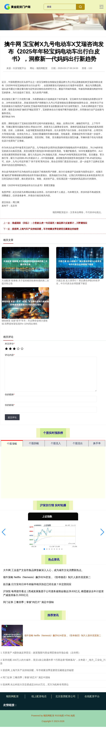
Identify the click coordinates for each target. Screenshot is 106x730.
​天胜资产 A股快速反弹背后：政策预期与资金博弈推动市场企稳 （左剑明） (42, 652)
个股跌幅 (34, 443)
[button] (4, 532)
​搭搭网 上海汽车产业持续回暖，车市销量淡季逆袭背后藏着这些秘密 (38, 670)
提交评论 (12, 417)
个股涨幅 (12, 443)
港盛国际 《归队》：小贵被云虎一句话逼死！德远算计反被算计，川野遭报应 (49, 223)
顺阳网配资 (12, 696)
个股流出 (78, 443)
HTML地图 (70, 715)
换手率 (97, 443)
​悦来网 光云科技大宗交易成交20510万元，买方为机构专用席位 (36, 684)
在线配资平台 (92, 696)
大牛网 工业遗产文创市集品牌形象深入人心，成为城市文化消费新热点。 (43, 570)
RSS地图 (59, 715)
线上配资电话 (39, 696)
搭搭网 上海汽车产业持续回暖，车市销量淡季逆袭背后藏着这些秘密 (45, 229)
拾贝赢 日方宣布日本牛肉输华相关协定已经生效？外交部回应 (37, 584)
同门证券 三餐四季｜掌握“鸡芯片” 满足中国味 (28, 602)
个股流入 (56, 443)
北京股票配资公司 (65, 696)
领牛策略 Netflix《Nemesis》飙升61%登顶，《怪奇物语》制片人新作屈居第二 (47, 577)
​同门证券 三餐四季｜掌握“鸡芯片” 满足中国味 (26, 677)
